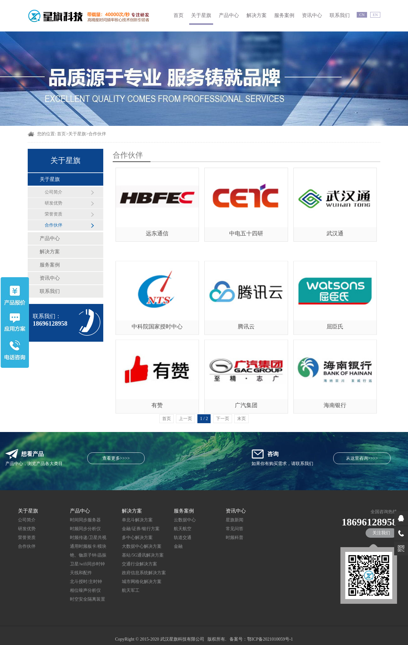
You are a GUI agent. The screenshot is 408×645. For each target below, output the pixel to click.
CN (362, 15)
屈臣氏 (334, 353)
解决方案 (256, 15)
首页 (178, 15)
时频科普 (217, 537)
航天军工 (113, 590)
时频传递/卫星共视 (71, 537)
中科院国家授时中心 (157, 353)
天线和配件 (64, 572)
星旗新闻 (217, 520)
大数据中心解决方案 (124, 546)
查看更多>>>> (53, 458)
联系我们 (340, 15)
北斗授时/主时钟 (69, 581)
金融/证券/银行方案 (123, 528)
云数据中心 (167, 520)
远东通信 (157, 233)
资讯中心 (312, 15)
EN (375, 15)
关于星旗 (201, 15)
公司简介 (53, 192)
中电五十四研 (246, 233)
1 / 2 (204, 426)
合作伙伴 (97, 134)
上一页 (185, 426)
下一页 (222, 426)
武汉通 (334, 233)
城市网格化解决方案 (124, 581)
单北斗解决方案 (120, 520)
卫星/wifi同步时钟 (70, 564)
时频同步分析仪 (68, 528)
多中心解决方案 (120, 537)
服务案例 (284, 15)
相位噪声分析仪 (68, 590)
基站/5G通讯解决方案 (125, 555)
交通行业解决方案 (122, 564)
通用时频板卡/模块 (71, 546)
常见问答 (217, 528)
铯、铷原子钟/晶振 (71, 555)
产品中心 (229, 15)
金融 (160, 546)
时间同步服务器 (68, 520)
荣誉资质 (53, 214)
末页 (241, 426)
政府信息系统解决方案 (127, 572)
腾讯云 (246, 353)
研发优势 (53, 203)
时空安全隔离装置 (70, 599)
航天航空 (165, 528)
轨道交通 (165, 537)
